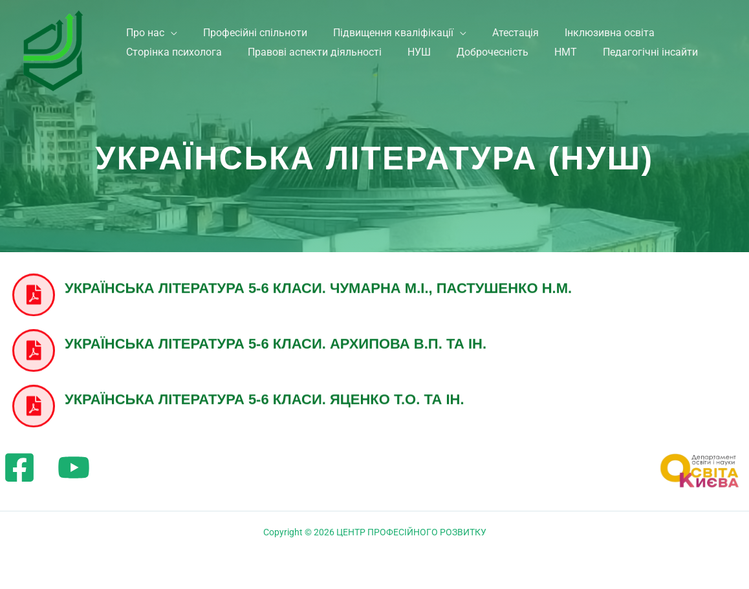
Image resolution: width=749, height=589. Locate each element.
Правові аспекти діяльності (316, 62)
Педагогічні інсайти (667, 62)
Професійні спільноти (256, 27)
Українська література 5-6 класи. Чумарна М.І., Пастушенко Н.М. (318, 285)
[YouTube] (73, 467)
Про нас (143, 27)
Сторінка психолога (171, 62)
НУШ (424, 62)
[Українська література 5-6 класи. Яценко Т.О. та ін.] (33, 403)
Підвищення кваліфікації (398, 27)
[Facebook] (19, 467)
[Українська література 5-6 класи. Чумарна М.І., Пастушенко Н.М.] (33, 292)
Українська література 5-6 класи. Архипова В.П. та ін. (275, 340)
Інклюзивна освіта (623, 27)
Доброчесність (501, 62)
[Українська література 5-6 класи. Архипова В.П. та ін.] (33, 348)
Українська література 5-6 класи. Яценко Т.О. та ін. (264, 396)
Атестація (524, 27)
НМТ (578, 62)
